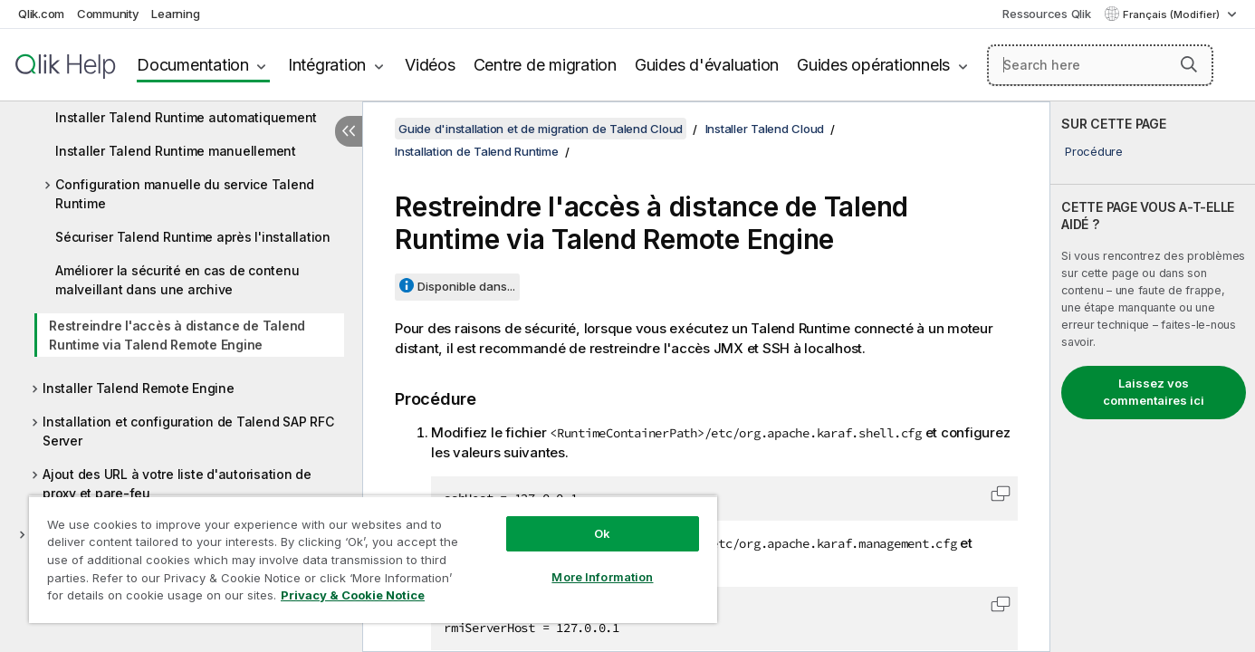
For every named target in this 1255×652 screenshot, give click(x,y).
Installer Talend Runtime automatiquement (186, 117)
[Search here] (1100, 65)
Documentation (193, 64)
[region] (373, 559)
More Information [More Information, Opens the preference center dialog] (602, 577)
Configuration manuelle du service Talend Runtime (184, 194)
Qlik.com (41, 13)
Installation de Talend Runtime (477, 151)
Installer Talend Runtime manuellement (175, 150)
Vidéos (430, 64)
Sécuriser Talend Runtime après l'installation (193, 236)
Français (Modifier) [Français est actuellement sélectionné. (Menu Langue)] (1172, 14)
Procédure (1094, 151)
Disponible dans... (466, 286)
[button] (1188, 64)
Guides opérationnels (873, 64)
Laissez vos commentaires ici (1153, 392)
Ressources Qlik (1046, 13)
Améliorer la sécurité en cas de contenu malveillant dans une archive (177, 280)
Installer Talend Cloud (765, 128)
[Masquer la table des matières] (348, 131)
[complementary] (1152, 376)
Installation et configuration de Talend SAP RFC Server (188, 431)
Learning (175, 13)
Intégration (327, 64)
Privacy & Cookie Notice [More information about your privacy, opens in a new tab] (353, 595)
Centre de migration (545, 64)
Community (108, 13)
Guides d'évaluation (707, 64)
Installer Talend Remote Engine (139, 388)
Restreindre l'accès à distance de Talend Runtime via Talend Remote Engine (177, 335)
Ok (602, 533)
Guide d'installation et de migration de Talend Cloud (540, 128)
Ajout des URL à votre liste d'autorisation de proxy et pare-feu (177, 483)
